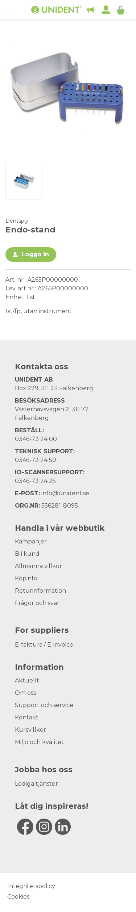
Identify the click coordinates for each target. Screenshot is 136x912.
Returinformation (40, 590)
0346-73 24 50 (35, 460)
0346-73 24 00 (36, 439)
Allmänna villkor (38, 566)
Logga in (35, 254)
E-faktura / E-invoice (44, 644)
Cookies (18, 896)
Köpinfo (26, 578)
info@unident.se (65, 493)
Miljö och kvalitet (39, 742)
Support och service (44, 705)
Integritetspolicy (31, 886)
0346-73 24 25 (35, 481)
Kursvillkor (30, 729)
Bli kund (27, 553)
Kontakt (26, 717)
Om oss (25, 692)
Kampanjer (31, 541)
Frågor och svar (37, 603)
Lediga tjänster (36, 783)
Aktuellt (27, 680)
